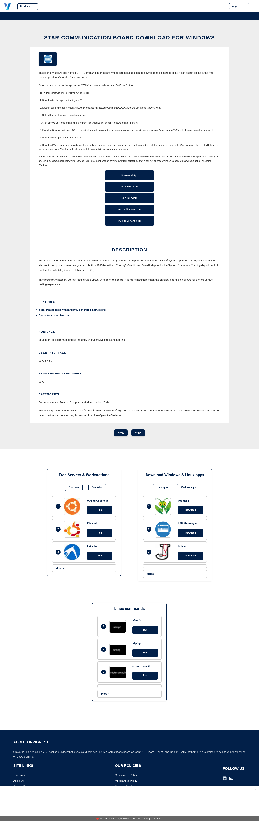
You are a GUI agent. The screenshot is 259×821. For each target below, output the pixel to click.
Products (27, 6)
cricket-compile (141, 666)
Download (190, 510)
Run (100, 510)
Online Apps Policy (126, 775)
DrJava (182, 546)
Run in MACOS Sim (129, 220)
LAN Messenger (187, 523)
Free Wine (97, 487)
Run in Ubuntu (129, 186)
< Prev (121, 432)
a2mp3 (136, 620)
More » (60, 568)
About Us (18, 781)
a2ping (136, 643)
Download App (129, 175)
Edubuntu (92, 523)
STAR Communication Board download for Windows (129, 38)
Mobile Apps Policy (126, 781)
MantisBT (183, 500)
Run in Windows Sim (130, 209)
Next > (138, 432)
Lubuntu (92, 546)
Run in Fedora (129, 198)
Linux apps (162, 487)
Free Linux (73, 487)
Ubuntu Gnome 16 (98, 500)
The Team (19, 775)
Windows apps (188, 487)
